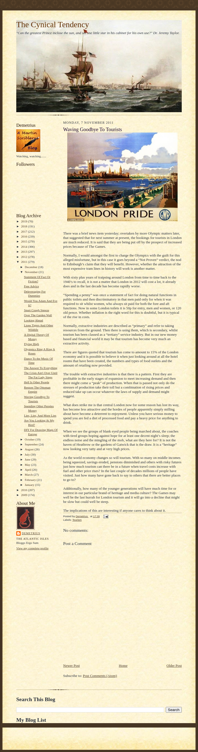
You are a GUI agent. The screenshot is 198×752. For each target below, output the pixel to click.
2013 (24, 251)
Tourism (77, 519)
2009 (24, 495)
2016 (24, 236)
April (28, 469)
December (31, 267)
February (31, 479)
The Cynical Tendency (52, 24)
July (28, 454)
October (30, 439)
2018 (24, 226)
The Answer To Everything (40, 368)
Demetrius (31, 533)
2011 (24, 261)
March (29, 474)
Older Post (174, 665)
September (32, 444)
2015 (24, 241)
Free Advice (31, 286)
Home (123, 665)
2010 (24, 490)
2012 (24, 256)
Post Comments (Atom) (100, 676)
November (32, 272)
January (30, 484)
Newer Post (71, 665)
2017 (24, 231)
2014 (24, 246)
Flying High (31, 344)
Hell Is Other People (36, 382)
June (28, 459)
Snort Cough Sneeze (36, 310)
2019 (24, 221)
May (28, 464)
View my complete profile (32, 548)
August (29, 449)
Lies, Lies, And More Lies (40, 415)
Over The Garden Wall (38, 315)
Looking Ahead (33, 320)
